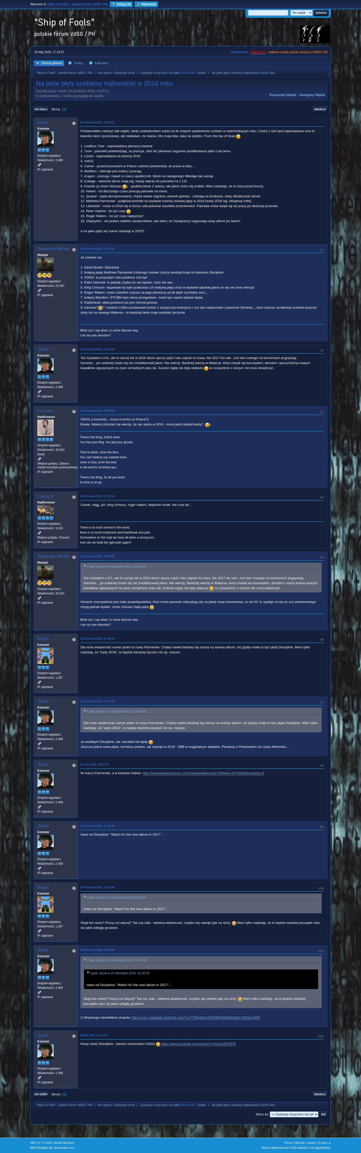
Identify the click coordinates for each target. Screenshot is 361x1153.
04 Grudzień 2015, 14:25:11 (97, 122)
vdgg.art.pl (258, 52)
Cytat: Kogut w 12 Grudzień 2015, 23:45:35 (116, 711)
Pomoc (288, 1142)
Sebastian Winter (53, 248)
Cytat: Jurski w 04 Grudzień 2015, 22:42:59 (116, 566)
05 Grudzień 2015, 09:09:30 (97, 410)
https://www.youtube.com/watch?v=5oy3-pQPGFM (198, 1044)
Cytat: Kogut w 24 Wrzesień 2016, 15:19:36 (116, 960)
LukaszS (45, 496)
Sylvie (201, 73)
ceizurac (45, 410)
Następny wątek (312, 95)
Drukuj (320, 109)
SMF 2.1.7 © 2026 (41, 1142)
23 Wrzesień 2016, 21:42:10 (97, 825)
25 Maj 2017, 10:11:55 (93, 1035)
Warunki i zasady (305, 1142)
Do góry (41, 1094)
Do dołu (41, 109)
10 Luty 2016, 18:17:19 (94, 764)
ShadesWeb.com (64, 1147)
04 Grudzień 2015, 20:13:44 (97, 248)
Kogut (42, 638)
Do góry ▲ (324, 1142)
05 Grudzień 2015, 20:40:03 (97, 556)
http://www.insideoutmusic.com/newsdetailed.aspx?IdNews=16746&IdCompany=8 (203, 773)
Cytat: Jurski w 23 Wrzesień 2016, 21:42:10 (116, 897)
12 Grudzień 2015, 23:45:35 (97, 638)
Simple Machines (64, 1142)
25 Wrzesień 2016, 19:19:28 (97, 949)
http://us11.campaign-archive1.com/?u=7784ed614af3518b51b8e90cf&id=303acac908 (196, 1017)
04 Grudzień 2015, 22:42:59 (97, 349)
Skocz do (262, 1114)
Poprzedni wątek (282, 95)
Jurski (42, 122)
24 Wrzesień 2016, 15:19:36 (97, 887)
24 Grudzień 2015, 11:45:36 (97, 701)
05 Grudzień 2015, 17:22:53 (97, 496)
